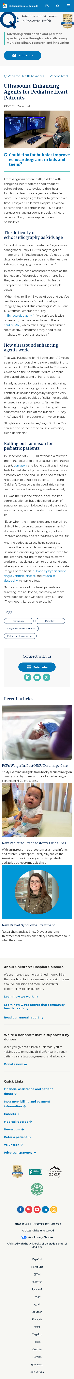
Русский (37, 1289)
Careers (10, 1114)
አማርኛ (37, 1296)
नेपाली (37, 1326)
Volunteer (11, 1145)
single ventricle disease (20, 576)
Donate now (13, 1064)
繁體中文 (37, 1281)
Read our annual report (21, 1017)
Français (37, 1319)
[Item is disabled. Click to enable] (37, 76)
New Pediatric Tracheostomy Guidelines (34, 843)
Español (37, 1259)
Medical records (16, 1121)
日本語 (37, 1341)
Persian (37, 1356)
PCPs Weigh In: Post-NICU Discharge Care (35, 766)
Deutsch (37, 1311)
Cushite (37, 1349)
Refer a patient (15, 1137)
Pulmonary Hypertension (20, 636)
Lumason (20, 465)
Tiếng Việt (37, 1266)
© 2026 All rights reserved (38, 1230)
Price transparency (18, 1152)
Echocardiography (19, 315)
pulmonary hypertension (50, 571)
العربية (37, 1304)
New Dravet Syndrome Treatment (28, 925)
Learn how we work (19, 996)
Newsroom (12, 1129)
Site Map (56, 1223)
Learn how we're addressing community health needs (34, 1006)
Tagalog (37, 1334)
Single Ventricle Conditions (21, 628)
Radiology (50, 621)
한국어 (37, 1274)
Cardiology (18, 621)
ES (48, 4)
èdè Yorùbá (37, 1371)
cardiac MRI (12, 325)
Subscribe (22, 55)
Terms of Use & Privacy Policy (31, 1223)
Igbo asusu (37, 1364)
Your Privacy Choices (40, 1237)
